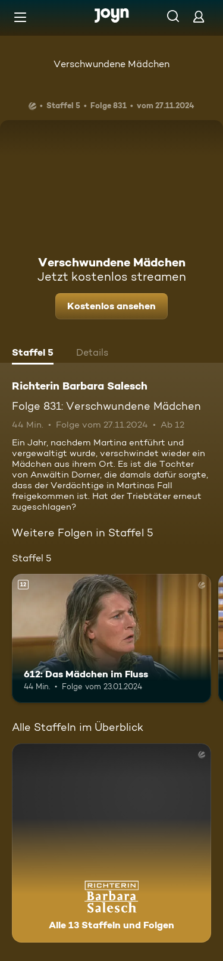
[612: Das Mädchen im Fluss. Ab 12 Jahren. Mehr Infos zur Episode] (111, 639)
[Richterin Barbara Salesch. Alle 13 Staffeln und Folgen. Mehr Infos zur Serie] (111, 843)
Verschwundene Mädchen (111, 64)
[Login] (198, 16)
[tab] (33, 354)
